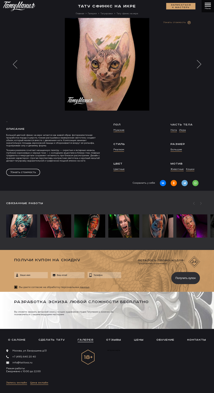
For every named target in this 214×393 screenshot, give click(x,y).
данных (85, 287)
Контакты (196, 339)
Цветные (119, 169)
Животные (177, 169)
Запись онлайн (16, 383)
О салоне (17, 339)
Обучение (165, 339)
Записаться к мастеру (181, 6)
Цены (139, 339)
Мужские (118, 130)
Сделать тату (52, 339)
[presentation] (144, 277)
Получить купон (185, 278)
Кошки (190, 169)
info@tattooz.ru (22, 362)
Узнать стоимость (23, 172)
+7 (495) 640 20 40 (24, 357)
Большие (176, 149)
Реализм (118, 149)
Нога (174, 130)
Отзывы (113, 339)
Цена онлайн (39, 383)
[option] (107, 104)
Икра (182, 130)
